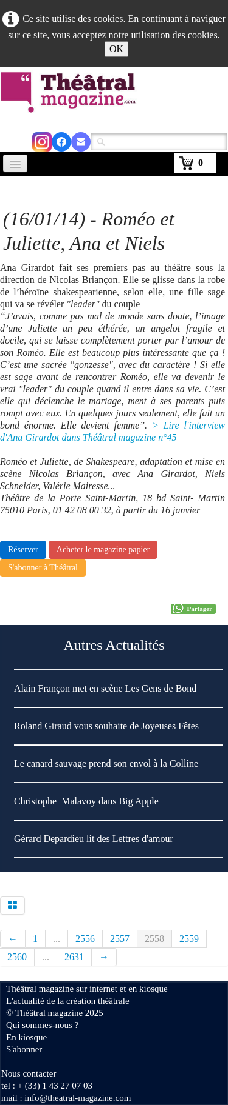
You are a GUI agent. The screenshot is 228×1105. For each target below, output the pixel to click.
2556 (85, 938)
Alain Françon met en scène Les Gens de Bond (105, 688)
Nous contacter (28, 1073)
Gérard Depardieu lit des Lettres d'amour (93, 838)
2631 (74, 957)
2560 (17, 957)
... (56, 938)
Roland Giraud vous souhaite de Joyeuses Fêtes (106, 726)
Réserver (23, 549)
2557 (120, 938)
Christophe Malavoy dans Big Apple (86, 801)
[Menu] (15, 163)
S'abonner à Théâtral (43, 567)
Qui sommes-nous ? (42, 1025)
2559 (189, 938)
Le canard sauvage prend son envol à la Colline (106, 763)
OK (116, 49)
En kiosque (26, 1037)
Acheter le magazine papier (103, 549)
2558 (154, 938)
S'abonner (24, 1049)
